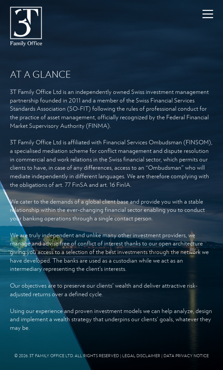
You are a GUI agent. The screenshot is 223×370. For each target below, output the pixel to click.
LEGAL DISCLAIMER (141, 355)
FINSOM (197, 142)
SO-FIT (79, 108)
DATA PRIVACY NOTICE (186, 355)
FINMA (97, 125)
